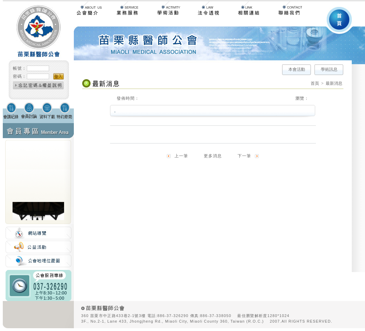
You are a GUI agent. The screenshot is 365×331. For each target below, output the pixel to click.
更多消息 (213, 155)
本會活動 (296, 69)
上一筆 (181, 155)
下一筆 (244, 155)
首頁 (315, 83)
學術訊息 (329, 69)
